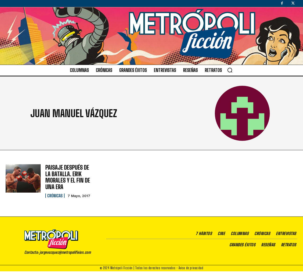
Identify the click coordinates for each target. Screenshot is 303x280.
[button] (229, 70)
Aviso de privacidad (191, 267)
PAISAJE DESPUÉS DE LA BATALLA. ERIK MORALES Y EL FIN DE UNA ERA (67, 176)
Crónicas (55, 195)
